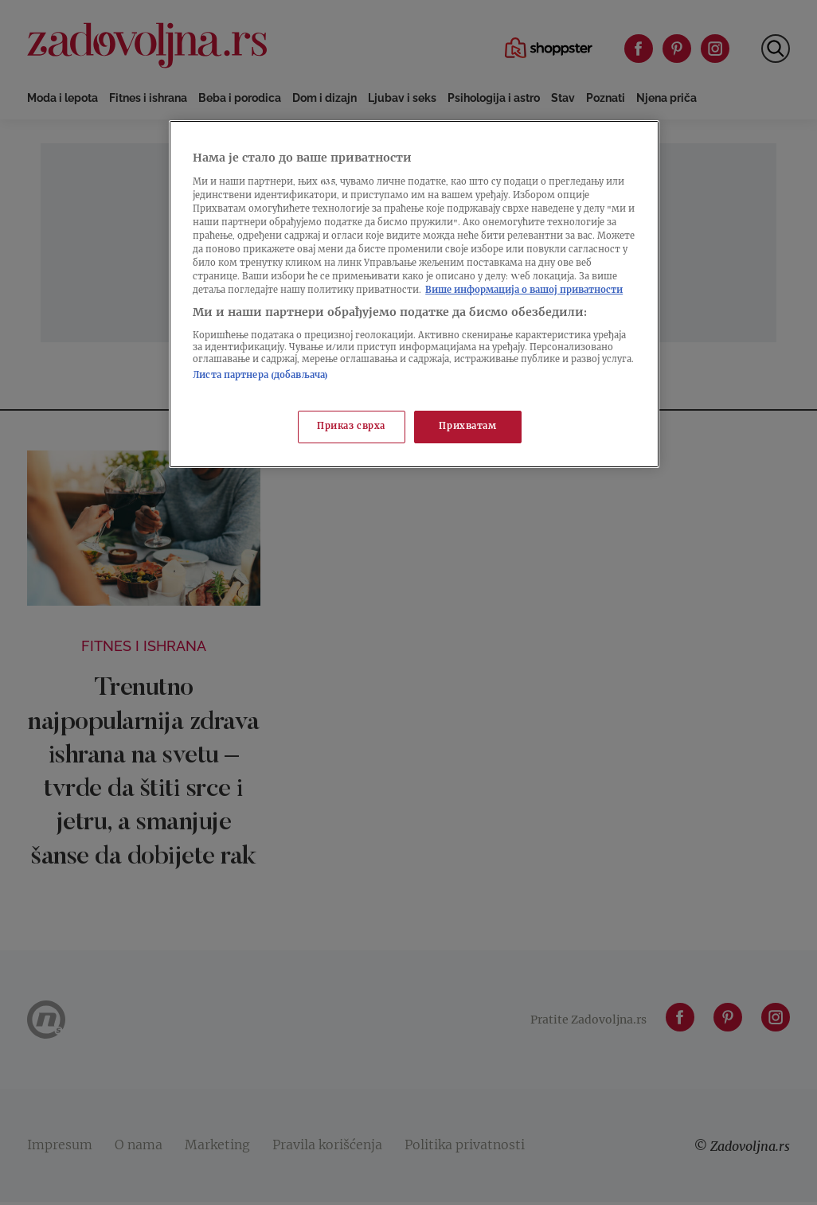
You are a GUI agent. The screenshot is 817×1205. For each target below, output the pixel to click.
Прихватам (467, 427)
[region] (414, 294)
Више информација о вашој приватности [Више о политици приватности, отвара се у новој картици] (524, 291)
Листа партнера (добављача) (260, 376)
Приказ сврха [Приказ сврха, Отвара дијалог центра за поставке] (351, 427)
